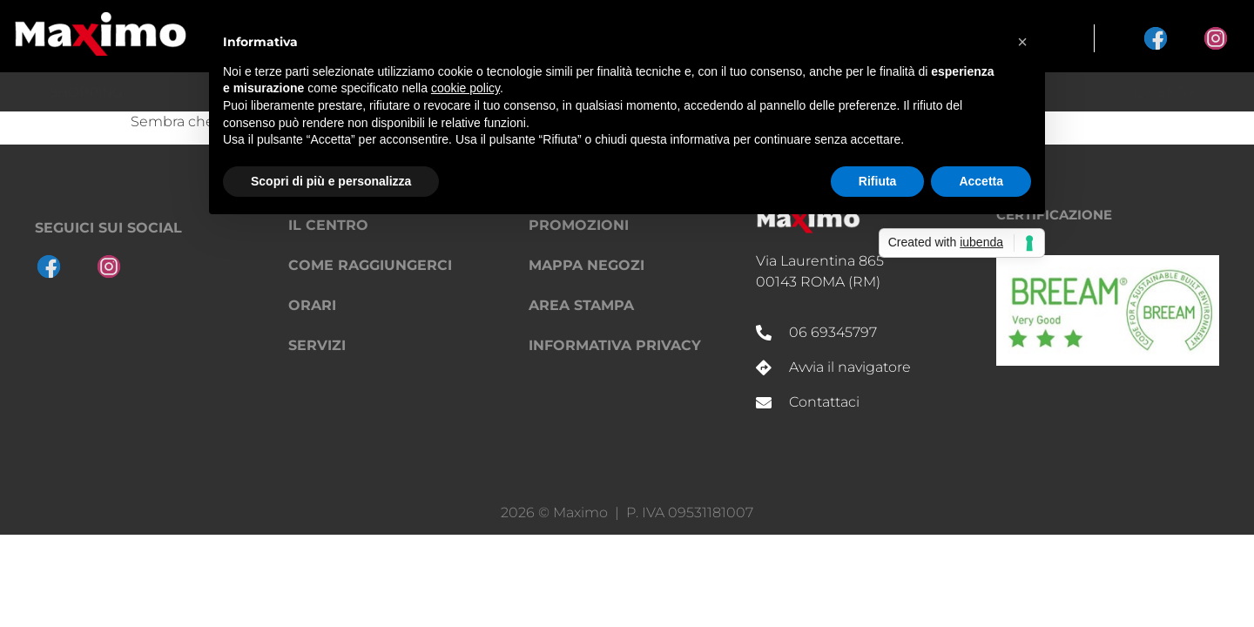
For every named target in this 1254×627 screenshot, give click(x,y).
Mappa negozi (586, 265)
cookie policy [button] (465, 88)
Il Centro (1168, 92)
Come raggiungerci (370, 265)
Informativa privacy (615, 345)
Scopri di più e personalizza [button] (331, 181)
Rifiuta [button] (878, 181)
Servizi (317, 345)
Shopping (86, 92)
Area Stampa (581, 305)
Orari (312, 305)
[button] (1022, 42)
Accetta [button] (981, 181)
